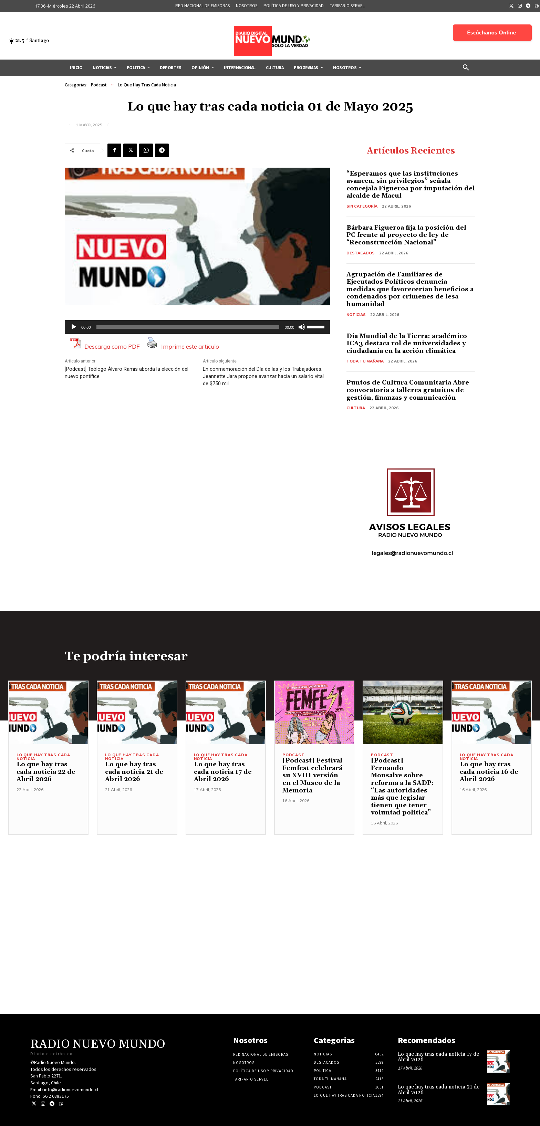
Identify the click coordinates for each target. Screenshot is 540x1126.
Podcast (99, 85)
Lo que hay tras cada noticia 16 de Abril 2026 (489, 771)
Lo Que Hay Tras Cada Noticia (147, 85)
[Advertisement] (270, 883)
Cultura (355, 408)
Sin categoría (361, 206)
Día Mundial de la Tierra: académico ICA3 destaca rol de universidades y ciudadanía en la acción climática (406, 343)
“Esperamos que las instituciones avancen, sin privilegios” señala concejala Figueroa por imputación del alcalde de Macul (410, 185)
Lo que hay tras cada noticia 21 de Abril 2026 (134, 771)
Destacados (360, 253)
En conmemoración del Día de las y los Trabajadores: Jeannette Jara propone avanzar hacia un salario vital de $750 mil (263, 376)
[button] (466, 68)
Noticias (356, 314)
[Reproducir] (73, 327)
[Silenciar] (301, 327)
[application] (197, 327)
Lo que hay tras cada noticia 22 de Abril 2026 (46, 771)
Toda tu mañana (365, 361)
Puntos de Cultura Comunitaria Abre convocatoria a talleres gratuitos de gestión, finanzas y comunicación (407, 390)
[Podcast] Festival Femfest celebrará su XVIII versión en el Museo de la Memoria (312, 775)
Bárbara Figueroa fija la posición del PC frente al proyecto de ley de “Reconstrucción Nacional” (406, 235)
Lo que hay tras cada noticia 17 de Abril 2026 (223, 771)
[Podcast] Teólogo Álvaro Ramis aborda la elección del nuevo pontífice (126, 372)
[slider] (187, 327)
